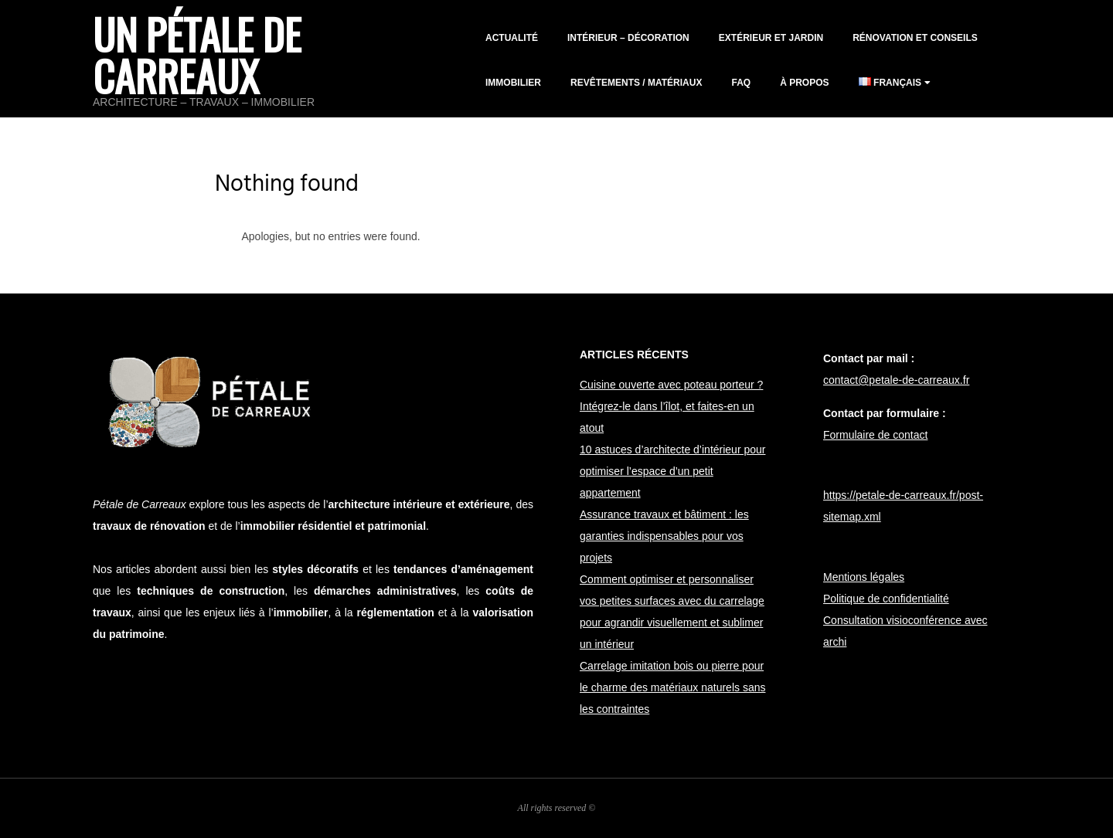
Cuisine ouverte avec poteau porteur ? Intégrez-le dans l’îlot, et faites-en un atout (671, 406)
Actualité (511, 37)
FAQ (741, 82)
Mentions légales (863, 577)
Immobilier (513, 82)
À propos (804, 82)
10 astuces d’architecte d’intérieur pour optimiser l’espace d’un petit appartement (672, 471)
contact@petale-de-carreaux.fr (896, 380)
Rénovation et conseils (915, 37)
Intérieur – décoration (628, 37)
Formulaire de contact (875, 435)
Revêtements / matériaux (636, 82)
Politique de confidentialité (886, 598)
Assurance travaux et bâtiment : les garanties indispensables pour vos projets (664, 536)
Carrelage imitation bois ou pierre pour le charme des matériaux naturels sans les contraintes (672, 687)
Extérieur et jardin (771, 37)
